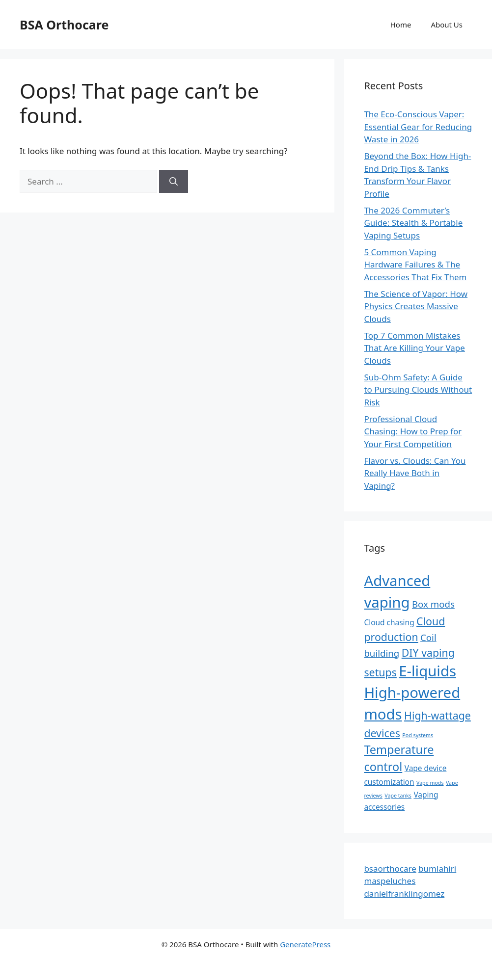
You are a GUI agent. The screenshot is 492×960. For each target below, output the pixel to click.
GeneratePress (305, 944)
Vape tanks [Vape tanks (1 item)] (397, 795)
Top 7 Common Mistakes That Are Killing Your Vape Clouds (414, 348)
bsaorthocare (390, 868)
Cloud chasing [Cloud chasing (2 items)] (389, 622)
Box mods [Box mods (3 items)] (433, 604)
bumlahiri (437, 868)
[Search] (173, 181)
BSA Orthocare (64, 24)
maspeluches (389, 880)
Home (400, 24)
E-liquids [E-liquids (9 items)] (427, 671)
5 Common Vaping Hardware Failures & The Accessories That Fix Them (415, 264)
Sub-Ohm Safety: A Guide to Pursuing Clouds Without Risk (418, 390)
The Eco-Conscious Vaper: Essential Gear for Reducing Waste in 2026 (418, 126)
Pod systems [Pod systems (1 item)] (417, 735)
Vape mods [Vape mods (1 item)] (430, 782)
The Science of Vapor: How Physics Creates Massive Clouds (415, 306)
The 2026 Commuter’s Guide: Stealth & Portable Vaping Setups (413, 223)
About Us (447, 24)
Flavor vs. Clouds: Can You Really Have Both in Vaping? (414, 473)
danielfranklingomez (404, 893)
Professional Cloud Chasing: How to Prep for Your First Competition (413, 431)
